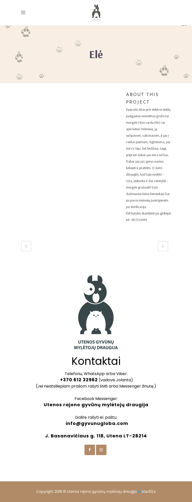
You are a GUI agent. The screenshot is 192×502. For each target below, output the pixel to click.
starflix (149, 491)
